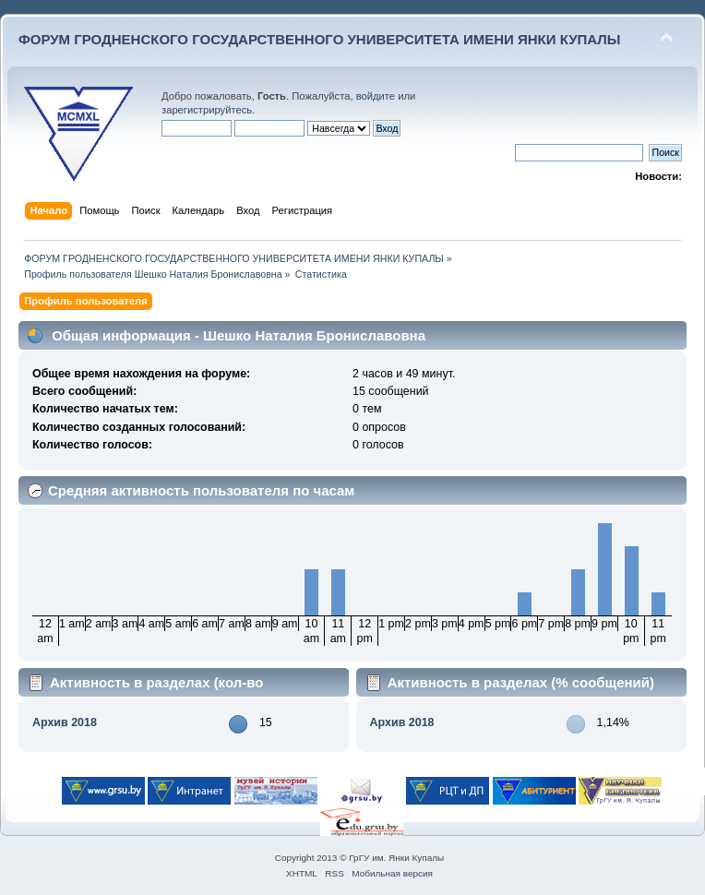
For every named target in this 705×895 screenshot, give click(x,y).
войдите (375, 95)
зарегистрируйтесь (206, 109)
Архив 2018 (64, 722)
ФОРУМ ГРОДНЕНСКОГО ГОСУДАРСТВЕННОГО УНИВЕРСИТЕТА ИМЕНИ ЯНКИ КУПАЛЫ (319, 39)
